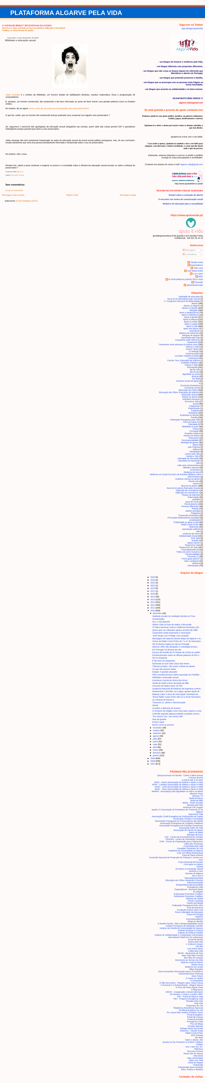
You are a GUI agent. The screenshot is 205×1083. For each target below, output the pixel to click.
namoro (196, 483)
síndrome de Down (191, 534)
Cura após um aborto (193, 864)
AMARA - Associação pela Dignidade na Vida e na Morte (177, 791)
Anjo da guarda (159, 719)
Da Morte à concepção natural (189, 869)
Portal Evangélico (195, 1015)
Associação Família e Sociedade (188, 819)
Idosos (196, 445)
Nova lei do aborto (189, 486)
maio (155, 744)
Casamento (192, 342)
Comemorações (192, 353)
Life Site (199, 946)
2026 (152, 577)
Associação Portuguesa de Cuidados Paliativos (181, 823)
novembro (157, 728)
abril (155, 747)
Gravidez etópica (192, 433)
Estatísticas (194, 406)
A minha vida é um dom (192, 780)
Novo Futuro (197, 976)
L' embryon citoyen (194, 944)
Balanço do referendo (189, 333)
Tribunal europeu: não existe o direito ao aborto (173, 666)
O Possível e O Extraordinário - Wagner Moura (182, 985)
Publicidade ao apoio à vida (186, 522)
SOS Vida (195, 538)
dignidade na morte (191, 374)
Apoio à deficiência (190, 315)
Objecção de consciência (187, 490)
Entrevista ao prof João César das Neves (170, 663)
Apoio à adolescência (189, 312)
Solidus (199, 1044)
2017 (152, 591)
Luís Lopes (198, 274)
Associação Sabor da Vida (191, 828)
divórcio (195, 376)
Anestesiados (158, 619)
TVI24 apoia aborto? (190, 559)
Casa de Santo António (192, 855)
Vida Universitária (195, 1058)
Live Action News (195, 949)
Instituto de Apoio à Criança (190, 930)
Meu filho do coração (193, 958)
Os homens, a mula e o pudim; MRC (186, 994)
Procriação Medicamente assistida (183, 518)
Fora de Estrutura (195, 907)
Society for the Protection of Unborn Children (182, 1042)
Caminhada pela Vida (193, 846)
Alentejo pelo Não (195, 805)
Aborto (195, 303)
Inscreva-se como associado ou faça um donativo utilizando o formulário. (34, 28)
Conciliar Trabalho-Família (187, 356)
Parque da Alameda (191, 495)
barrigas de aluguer (191, 335)
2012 (152, 605)
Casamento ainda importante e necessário (171, 633)
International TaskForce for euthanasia (185, 937)
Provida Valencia (195, 1026)
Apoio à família (191, 317)
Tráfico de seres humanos (188, 552)
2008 (152, 761)
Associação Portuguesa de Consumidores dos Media (179, 821)
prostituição (194, 520)
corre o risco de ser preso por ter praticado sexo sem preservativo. (59, 108)
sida (198, 531)
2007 (152, 764)
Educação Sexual (17, 175)
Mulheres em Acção (194, 967)
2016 (152, 594)
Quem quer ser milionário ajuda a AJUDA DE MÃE (175, 630)
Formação (194, 431)
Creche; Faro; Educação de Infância (183, 360)
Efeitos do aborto (190, 397)
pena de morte (192, 502)
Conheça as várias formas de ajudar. (18, 30)
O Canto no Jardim (194, 978)
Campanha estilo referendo (187, 340)
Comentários (190, 254)
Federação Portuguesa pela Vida (185, 420)
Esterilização (194, 408)
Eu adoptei (198, 892)
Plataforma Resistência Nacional (188, 1008)
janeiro (156, 755)
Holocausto (193, 438)
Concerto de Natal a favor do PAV (167, 686)
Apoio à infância (190, 319)
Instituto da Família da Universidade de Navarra (181, 928)
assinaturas (194, 331)
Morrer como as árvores (163, 725)
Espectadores (196, 265)
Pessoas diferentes (190, 506)
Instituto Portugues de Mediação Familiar (184, 926)
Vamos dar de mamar (193, 1053)
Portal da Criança (195, 1017)
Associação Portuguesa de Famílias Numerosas (181, 825)
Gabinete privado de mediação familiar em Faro (173, 616)
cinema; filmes (192, 349)
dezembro (157, 613)
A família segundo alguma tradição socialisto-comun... (176, 714)
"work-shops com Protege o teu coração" (170, 636)
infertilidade (194, 451)
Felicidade (193, 424)
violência (196, 563)
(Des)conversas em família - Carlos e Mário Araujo (180, 775)
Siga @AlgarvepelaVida (192, 28)
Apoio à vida (192, 326)
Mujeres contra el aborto (192, 962)
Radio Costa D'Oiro (190, 524)
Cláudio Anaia (196, 262)
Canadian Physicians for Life (190, 848)
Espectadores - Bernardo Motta (189, 889)
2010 (152, 610)
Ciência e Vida (192, 347)
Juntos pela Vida (192, 454)
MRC (200, 276)
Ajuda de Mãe (196, 800)
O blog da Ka (197, 990)
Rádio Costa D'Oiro (194, 1033)
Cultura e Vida (191, 365)
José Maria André (195, 271)
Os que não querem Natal (164, 669)
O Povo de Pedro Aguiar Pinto (189, 987)
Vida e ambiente (191, 561)
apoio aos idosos (191, 328)
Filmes (196, 429)
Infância (196, 449)
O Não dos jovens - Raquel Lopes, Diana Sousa (181, 983)
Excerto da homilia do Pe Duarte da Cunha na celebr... (176, 652)
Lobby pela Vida (195, 951)
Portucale (198, 282)
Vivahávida (198, 1065)
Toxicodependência (190, 549)
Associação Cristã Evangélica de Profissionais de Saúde (177, 816)
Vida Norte (198, 1056)
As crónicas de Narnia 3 (163, 700)
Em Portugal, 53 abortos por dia (166, 649)
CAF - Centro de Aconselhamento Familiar (184, 837)
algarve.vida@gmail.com (192, 164)
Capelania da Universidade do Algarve (185, 851)
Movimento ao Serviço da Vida (189, 960)
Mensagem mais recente (13, 195)
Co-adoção (194, 351)
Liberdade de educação (188, 458)
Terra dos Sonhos (195, 1051)
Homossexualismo (194, 919)
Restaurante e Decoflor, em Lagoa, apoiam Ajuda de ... (177, 691)
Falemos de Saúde (194, 898)
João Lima (198, 268)
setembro (157, 733)
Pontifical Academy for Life (191, 1010)
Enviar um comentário (14, 190)
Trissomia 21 (193, 556)
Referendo (194, 527)
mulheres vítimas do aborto (187, 479)
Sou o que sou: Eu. (194, 1047)
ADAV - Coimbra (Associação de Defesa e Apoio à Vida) (177, 784)
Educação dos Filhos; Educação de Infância (179, 392)
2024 (152, 583)
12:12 (21, 172)
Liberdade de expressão (189, 461)
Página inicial (72, 195)
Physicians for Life (194, 1006)
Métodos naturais (191, 467)
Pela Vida (198, 1003)
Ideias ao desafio (195, 921)
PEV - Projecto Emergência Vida (188, 999)
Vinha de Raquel (195, 1062)
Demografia (192, 367)
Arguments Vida (195, 814)
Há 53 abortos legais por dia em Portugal (170, 644)
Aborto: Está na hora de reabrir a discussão (171, 624)
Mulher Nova (197, 964)
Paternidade (193, 497)
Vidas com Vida (196, 1060)
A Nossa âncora (195, 778)
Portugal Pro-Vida (195, 1021)
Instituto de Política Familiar (190, 933)
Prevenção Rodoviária (189, 515)
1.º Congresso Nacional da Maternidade (182, 301)
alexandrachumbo (195, 285)
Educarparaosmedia (194, 878)
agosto (156, 736)
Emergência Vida (195, 887)
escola (196, 404)
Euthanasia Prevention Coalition (188, 894)
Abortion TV (197, 796)
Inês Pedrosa (194, 447)
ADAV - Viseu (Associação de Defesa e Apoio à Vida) (179, 789)
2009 (152, 758)
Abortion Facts (196, 794)
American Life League (193, 807)
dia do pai (194, 372)
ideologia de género (190, 442)
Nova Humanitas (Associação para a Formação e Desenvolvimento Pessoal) (180, 972)
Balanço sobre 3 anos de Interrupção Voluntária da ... (176, 694)
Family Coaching (195, 901)
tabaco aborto (193, 543)
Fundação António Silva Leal (190, 910)
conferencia (193, 358)
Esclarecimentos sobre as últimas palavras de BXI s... (176, 655)
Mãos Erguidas (196, 969)
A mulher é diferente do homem (166, 708)
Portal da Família (195, 1019)
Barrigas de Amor (195, 835)
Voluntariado (193, 565)
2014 (152, 599)
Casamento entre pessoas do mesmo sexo (178, 344)
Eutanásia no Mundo (189, 415)
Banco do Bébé (196, 832)
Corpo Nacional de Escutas (190, 862)
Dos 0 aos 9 (197, 876)
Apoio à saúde (191, 324)
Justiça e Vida (192, 456)
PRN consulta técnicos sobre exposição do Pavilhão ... (177, 675)
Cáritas (199, 866)
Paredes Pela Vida (194, 1001)
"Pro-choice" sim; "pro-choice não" (167, 716)
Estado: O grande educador (164, 672)
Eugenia (195, 410)
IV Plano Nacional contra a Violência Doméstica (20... (176, 627)
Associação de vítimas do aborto (188, 830)
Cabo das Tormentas (193, 844)
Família (194, 417)
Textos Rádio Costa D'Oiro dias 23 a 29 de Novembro (176, 697)
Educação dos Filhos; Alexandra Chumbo (184, 880)
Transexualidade (192, 554)
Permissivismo (191, 504)
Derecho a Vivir (196, 871)
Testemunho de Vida (188, 547)
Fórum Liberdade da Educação (189, 912)
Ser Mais (199, 1037)
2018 (152, 588)
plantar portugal (193, 511)
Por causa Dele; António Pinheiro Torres (185, 1012)
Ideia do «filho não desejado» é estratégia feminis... (175, 647)
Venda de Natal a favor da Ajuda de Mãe (170, 683)
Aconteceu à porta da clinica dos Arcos (169, 680)
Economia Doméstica (190, 385)
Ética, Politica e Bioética (192, 1069)
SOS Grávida (197, 1035)
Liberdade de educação (189, 296)
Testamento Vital (192, 545)
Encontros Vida (192, 401)
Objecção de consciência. (187, 492)
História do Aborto (192, 436)
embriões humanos (191, 399)
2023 (152, 585)
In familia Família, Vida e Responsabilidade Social (180, 923)
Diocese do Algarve (194, 873)
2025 (152, 580)
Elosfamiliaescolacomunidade (189, 885)
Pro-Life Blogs (196, 1024)
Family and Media (195, 903)
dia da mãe (195, 369)
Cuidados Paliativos (190, 363)
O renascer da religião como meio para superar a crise (176, 711)
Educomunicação (195, 882)
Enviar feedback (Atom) (27, 201)
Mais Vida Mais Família (192, 955)
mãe (198, 463)
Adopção (193, 310)
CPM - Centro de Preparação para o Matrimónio (181, 841)
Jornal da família (195, 939)
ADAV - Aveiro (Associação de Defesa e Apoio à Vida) (178, 782)
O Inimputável (196, 980)
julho (155, 739)
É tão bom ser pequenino (163, 661)
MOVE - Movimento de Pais (190, 953)
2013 (152, 602)
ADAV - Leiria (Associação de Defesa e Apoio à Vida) (179, 787)
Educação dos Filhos (188, 390)
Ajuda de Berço (196, 798)
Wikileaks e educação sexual (20, 40)
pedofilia (196, 499)
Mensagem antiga (128, 195)
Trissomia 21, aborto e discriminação (168, 702)
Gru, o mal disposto (161, 622)
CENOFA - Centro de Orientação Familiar (184, 839)
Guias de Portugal (195, 914)
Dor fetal (196, 379)
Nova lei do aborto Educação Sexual (183, 488)
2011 (152, 608)
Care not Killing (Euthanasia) (190, 853)
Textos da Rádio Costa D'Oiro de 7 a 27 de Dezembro (176, 641)
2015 (152, 596)
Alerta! (155, 705)
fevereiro (157, 753)
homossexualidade (190, 440)
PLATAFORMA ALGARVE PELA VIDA (66, 12)
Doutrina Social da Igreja (187, 381)
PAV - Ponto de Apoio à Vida (190, 996)
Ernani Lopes (158, 722)
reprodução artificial (191, 529)
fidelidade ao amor (190, 426)
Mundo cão (194, 481)
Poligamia (195, 513)
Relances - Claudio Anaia (191, 1031)
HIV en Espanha (159, 658)
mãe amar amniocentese (188, 465)
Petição (195, 508)
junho (155, 741)
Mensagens (189, 250)
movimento (195, 470)
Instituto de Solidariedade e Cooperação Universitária (179, 935)
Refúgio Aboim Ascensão (191, 1028)
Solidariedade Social (188, 536)
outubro (156, 730)
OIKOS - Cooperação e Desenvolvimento (184, 992)
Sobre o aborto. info (194, 1040)
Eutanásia (193, 413)
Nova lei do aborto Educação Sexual (183, 299)
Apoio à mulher (191, 322)
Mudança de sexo (192, 472)
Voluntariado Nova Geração (190, 1067)
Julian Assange (12, 95)
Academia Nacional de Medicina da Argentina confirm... (177, 689)
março (156, 750)
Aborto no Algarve (192, 306)
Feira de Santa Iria (191, 422)
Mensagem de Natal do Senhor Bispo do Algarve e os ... (177, 638)
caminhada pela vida (190, 337)
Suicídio (195, 540)
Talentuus (198, 1049)
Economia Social (192, 388)
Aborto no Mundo (190, 308)
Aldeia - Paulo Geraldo (192, 803)
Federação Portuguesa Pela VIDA (187, 905)
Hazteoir (199, 917)
